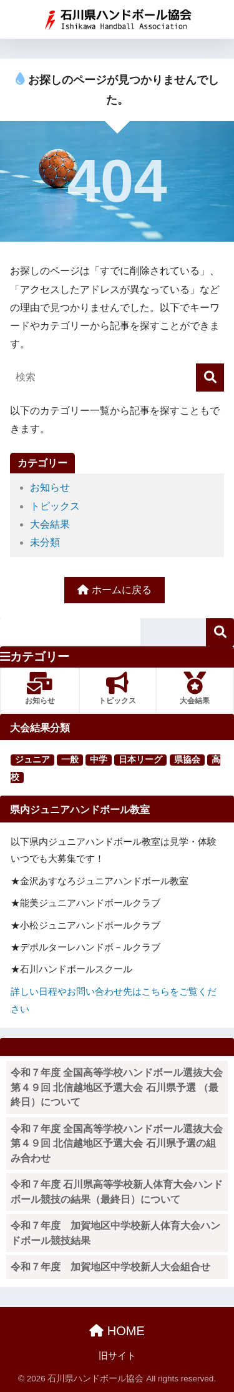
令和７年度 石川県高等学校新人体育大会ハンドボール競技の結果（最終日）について (117, 1192)
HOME (117, 1331)
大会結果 (50, 524)
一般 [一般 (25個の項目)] (70, 759)
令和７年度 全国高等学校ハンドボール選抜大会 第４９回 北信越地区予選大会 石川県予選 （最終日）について (119, 1087)
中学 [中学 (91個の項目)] (98, 759)
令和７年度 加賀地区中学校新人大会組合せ (110, 1266)
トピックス (55, 506)
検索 (220, 632)
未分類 (45, 542)
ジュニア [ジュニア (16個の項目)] (32, 759)
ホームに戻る (114, 590)
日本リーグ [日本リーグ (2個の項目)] (140, 759)
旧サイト (117, 1356)
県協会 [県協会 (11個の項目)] (187, 759)
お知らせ (50, 487)
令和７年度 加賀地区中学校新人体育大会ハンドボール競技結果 (115, 1233)
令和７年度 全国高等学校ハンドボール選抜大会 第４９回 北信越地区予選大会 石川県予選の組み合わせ (119, 1143)
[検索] (210, 377)
